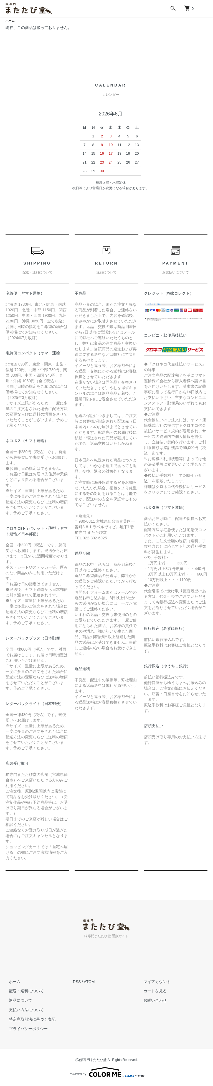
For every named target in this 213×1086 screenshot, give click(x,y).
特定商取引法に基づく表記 (29, 1020)
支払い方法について (23, 1010)
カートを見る (151, 991)
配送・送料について (23, 991)
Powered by (106, 1073)
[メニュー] (204, 8)
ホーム (11, 21)
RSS (77, 982)
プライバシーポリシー (25, 1029)
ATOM (89, 982)
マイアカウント (153, 982)
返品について (17, 1001)
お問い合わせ (151, 1001)
